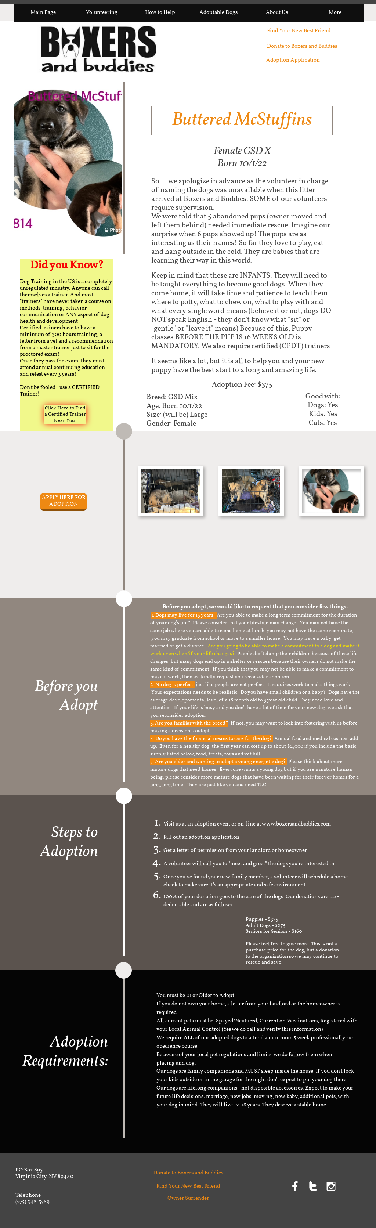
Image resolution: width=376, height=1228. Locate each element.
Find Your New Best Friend (188, 1186)
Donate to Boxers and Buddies (302, 46)
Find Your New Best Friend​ (298, 31)
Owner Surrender (188, 1198)
